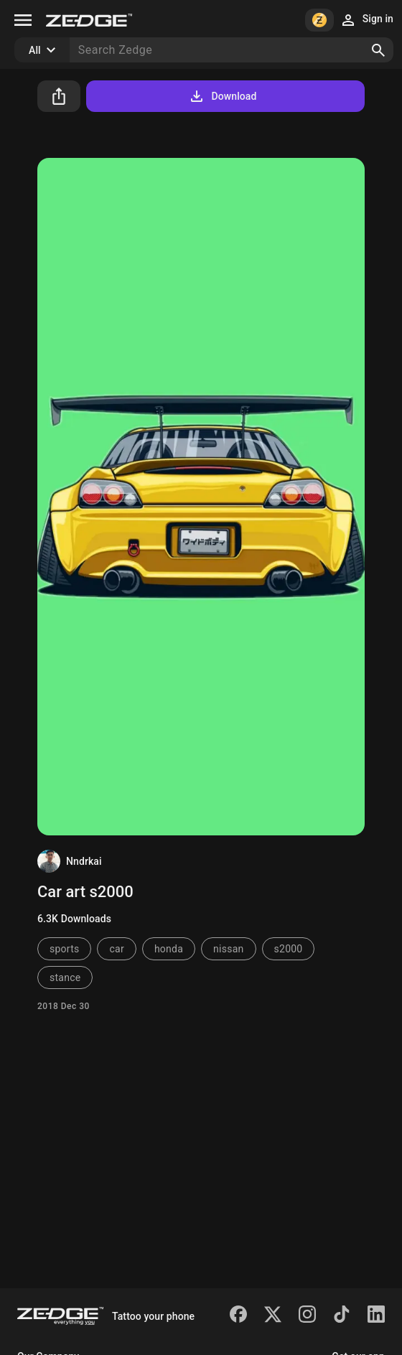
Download (222, 96)
